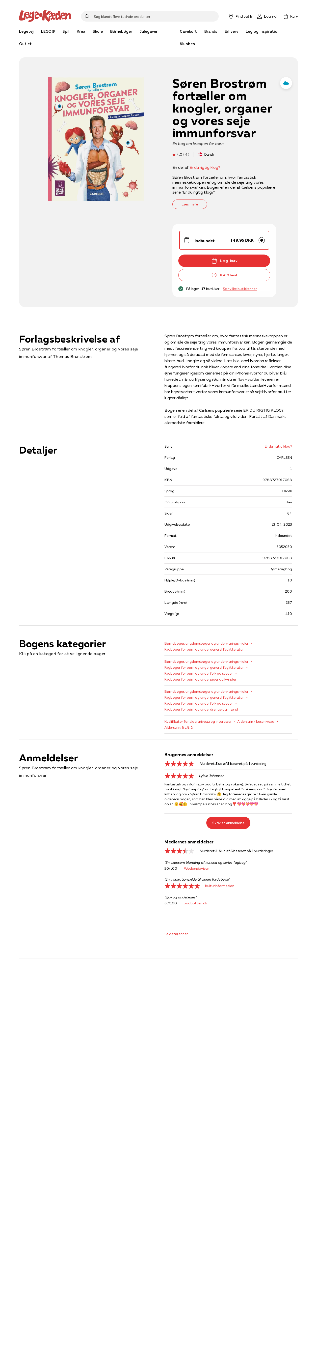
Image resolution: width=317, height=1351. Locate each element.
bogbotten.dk (195, 903)
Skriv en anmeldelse (228, 823)
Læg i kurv (224, 261)
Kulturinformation (219, 886)
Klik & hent (224, 275)
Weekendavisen (196, 868)
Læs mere (190, 204)
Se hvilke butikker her (240, 289)
